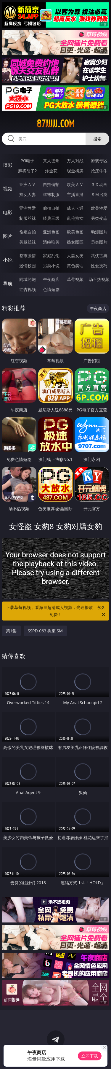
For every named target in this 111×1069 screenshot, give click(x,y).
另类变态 (99, 218)
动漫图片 (99, 232)
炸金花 (51, 171)
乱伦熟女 (75, 218)
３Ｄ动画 (99, 184)
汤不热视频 (99, 279)
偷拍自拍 (51, 208)
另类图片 (99, 242)
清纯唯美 (51, 242)
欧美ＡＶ (75, 184)
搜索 (97, 138)
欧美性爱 (99, 208)
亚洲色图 (51, 232)
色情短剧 (51, 289)
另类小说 (51, 265)
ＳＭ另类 (99, 194)
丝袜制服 (51, 194)
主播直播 (75, 194)
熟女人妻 (27, 194)
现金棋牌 (75, 171)
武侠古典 (99, 255)
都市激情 (27, 255)
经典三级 (51, 218)
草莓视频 (75, 279)
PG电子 (27, 160)
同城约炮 (27, 279)
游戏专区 (99, 160)
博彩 (7, 165)
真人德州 (51, 160)
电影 (7, 212)
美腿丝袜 (27, 242)
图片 (7, 236)
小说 (7, 260)
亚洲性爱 (27, 208)
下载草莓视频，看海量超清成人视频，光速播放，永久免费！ (56, 611)
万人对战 (75, 160)
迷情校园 (27, 265)
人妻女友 (75, 255)
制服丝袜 (27, 218)
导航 (7, 283)
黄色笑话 (75, 265)
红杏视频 (27, 289)
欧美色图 (75, 232)
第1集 (11, 631)
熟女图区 (75, 242)
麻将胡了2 (27, 171)
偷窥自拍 (27, 232)
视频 (7, 188)
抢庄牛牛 (99, 171)
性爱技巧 (99, 265)
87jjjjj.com (55, 124)
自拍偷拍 (51, 184)
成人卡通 (75, 208)
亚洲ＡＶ (27, 184)
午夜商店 (51, 279)
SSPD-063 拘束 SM (45, 631)
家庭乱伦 (51, 255)
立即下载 (89, 1056)
